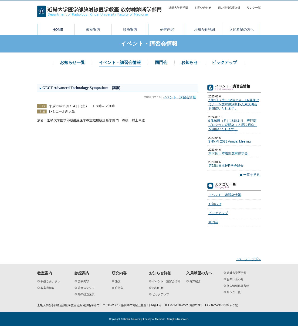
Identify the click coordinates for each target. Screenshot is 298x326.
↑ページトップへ (248, 259)
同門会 (161, 62)
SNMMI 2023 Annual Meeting (229, 141)
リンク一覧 (254, 7)
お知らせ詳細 (204, 29)
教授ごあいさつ (50, 281)
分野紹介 (195, 281)
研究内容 (167, 29)
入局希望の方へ (241, 29)
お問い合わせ (203, 7)
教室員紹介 (47, 287)
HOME (58, 29)
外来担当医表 (86, 294)
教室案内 (93, 29)
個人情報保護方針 (229, 7)
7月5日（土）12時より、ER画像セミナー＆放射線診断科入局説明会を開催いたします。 (233, 104)
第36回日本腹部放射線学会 (228, 153)
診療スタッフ (86, 287)
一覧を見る (251, 174)
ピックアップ (224, 62)
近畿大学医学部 (178, 7)
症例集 (119, 287)
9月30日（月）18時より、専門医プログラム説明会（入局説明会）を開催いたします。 (232, 125)
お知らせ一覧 (72, 62)
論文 (118, 281)
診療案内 (130, 29)
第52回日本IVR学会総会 (226, 165)
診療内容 (83, 281)
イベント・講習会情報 (120, 62)
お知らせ (189, 62)
